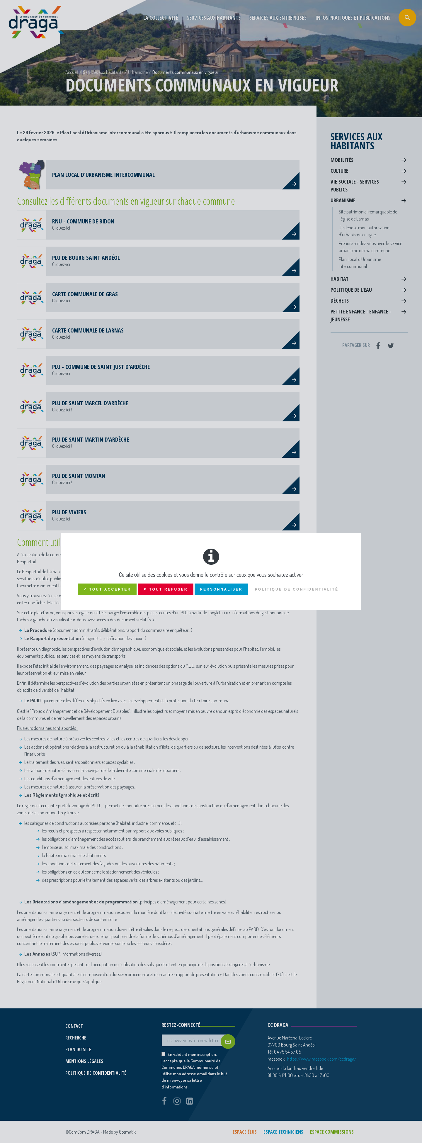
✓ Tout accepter (107, 589)
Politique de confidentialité (297, 589)
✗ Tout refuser (165, 589)
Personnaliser (221, 589)
